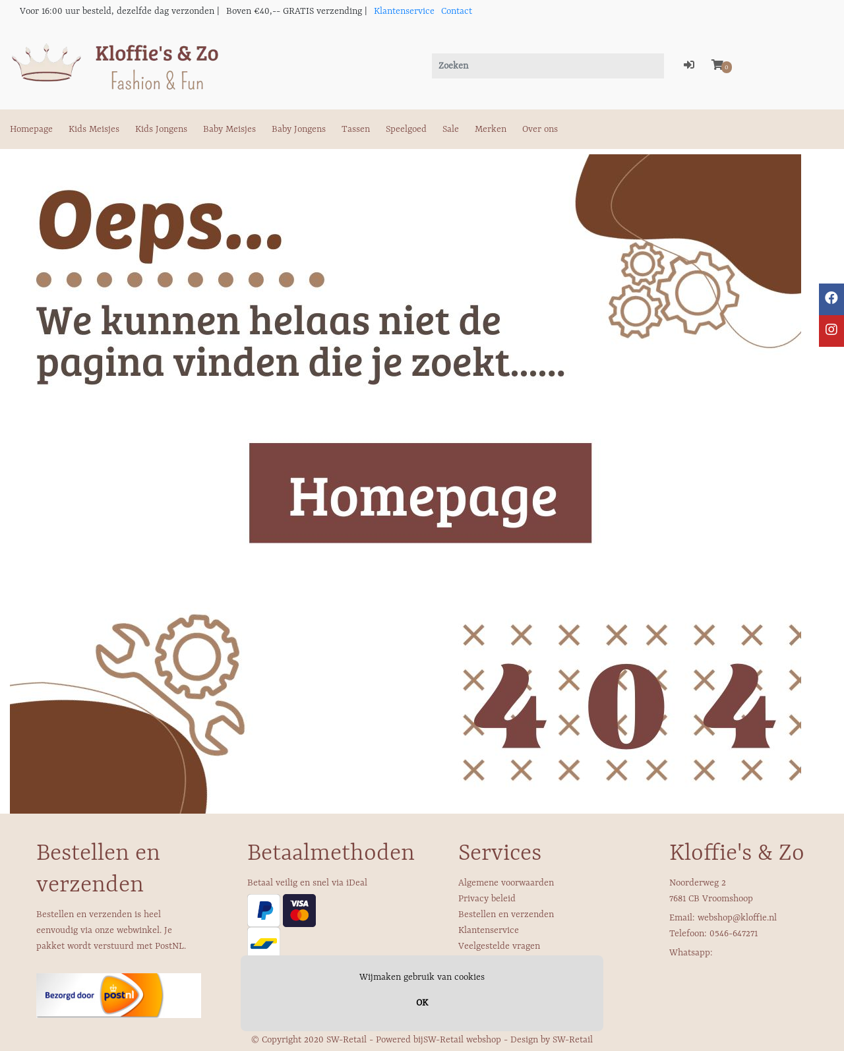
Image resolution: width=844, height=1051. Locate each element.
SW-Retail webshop (462, 1040)
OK (422, 1003)
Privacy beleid (487, 898)
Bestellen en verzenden (506, 914)
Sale (450, 129)
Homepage (31, 129)
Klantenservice (404, 11)
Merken (490, 129)
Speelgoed (406, 129)
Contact (456, 11)
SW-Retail (573, 1040)
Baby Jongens (299, 129)
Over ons (540, 129)
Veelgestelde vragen (499, 946)
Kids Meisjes (94, 129)
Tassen (356, 129)
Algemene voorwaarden (506, 883)
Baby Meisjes (229, 129)
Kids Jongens (161, 129)
